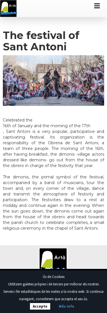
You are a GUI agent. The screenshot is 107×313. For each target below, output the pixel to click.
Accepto (40, 306)
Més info (66, 306)
